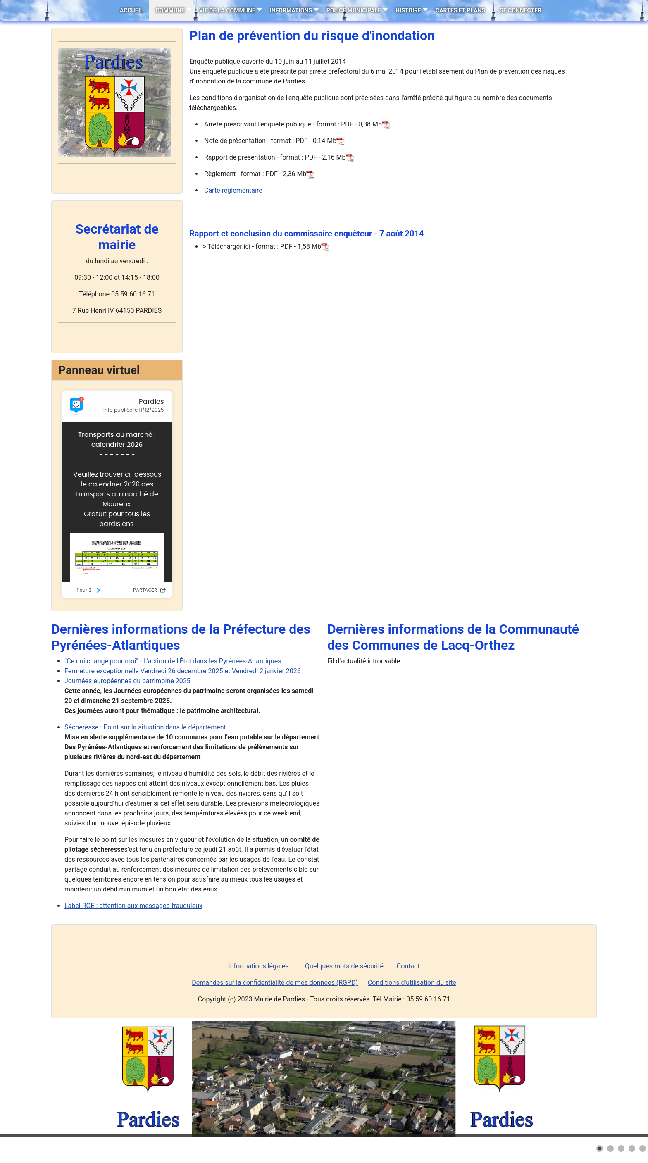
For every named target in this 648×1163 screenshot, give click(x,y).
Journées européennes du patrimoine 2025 (127, 681)
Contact (408, 966)
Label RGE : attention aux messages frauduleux (133, 906)
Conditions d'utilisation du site (412, 983)
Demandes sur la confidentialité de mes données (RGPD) (275, 983)
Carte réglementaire (233, 190)
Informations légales (258, 966)
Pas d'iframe (117, 494)
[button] (599, 1148)
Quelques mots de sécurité (344, 966)
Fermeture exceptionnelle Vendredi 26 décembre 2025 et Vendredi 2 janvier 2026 (182, 671)
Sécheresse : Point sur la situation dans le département (145, 727)
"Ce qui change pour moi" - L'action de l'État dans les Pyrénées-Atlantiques (172, 661)
